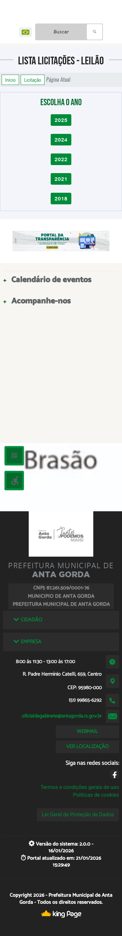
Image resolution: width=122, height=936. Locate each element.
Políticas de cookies (96, 795)
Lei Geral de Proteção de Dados (78, 814)
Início (10, 80)
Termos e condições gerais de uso (79, 787)
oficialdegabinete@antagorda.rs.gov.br (62, 716)
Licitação (32, 80)
